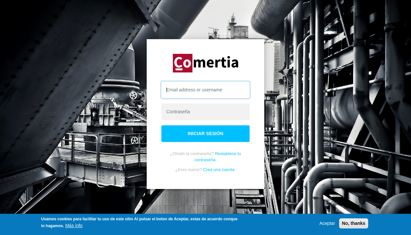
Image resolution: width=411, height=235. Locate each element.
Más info (74, 225)
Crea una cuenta (218, 169)
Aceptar (327, 223)
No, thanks (354, 223)
